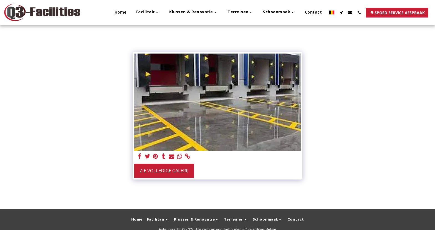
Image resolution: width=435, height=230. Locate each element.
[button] (148, 12)
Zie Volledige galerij (164, 170)
